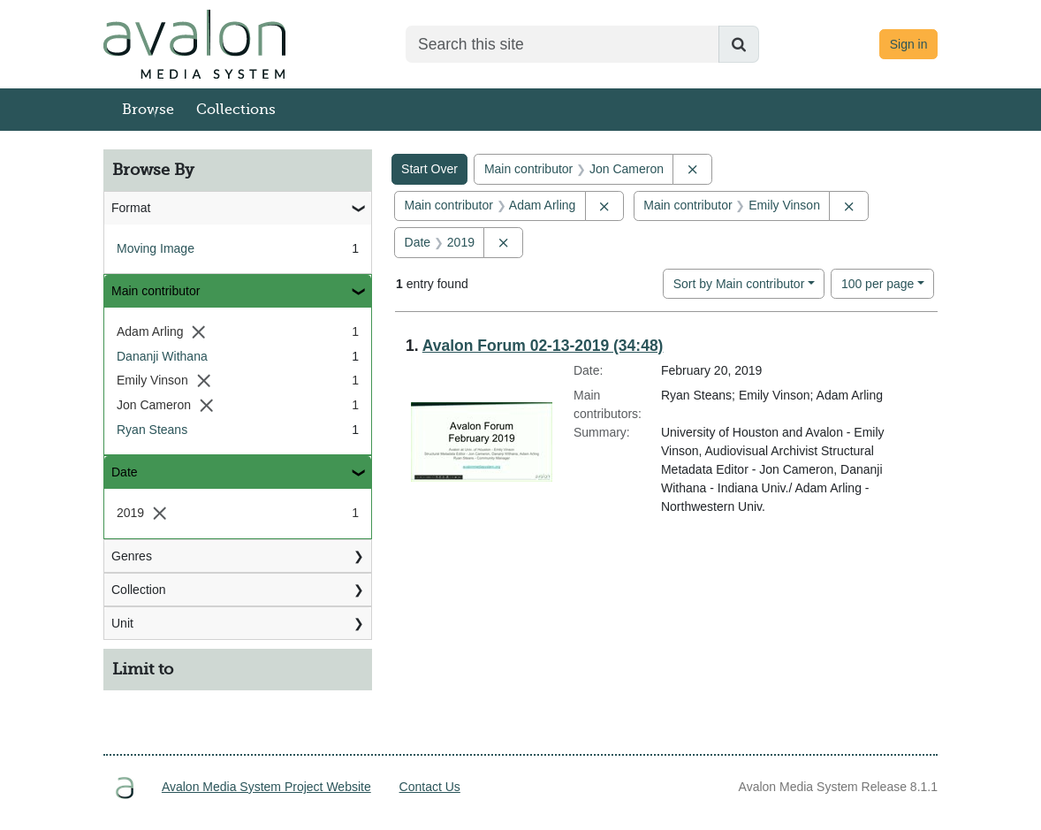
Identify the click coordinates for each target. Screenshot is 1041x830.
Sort (739, 284)
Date (124, 472)
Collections (236, 110)
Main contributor (155, 291)
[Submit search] (738, 44)
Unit (122, 623)
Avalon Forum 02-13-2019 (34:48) (543, 345)
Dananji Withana (162, 356)
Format (130, 208)
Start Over (429, 169)
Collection (138, 590)
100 (878, 282)
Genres (131, 556)
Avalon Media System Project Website (266, 787)
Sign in (909, 44)
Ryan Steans (152, 430)
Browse (148, 110)
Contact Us (429, 787)
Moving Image (155, 248)
